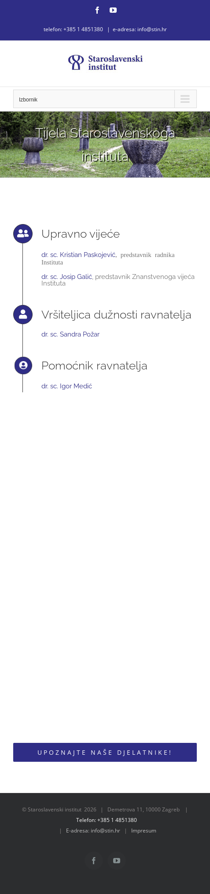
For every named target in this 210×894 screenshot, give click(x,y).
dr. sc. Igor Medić (66, 386)
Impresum (143, 830)
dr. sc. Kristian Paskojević (78, 255)
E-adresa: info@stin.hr (93, 830)
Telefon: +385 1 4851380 (106, 820)
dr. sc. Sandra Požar (70, 334)
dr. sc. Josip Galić (66, 277)
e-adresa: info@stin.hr (140, 29)
